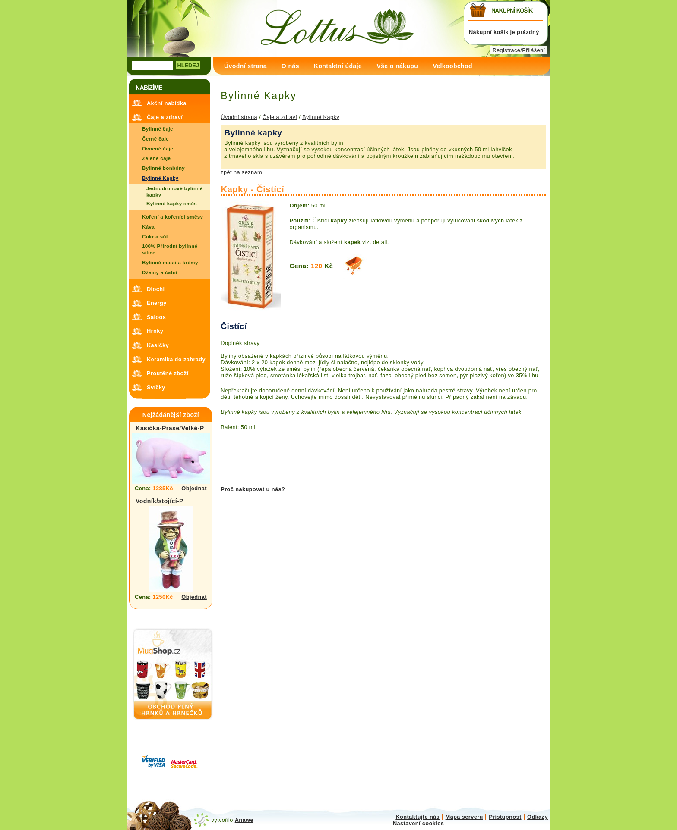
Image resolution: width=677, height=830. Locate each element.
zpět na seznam (241, 172)
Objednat (194, 488)
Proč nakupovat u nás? (253, 489)
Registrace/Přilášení (518, 50)
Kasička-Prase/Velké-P (170, 428)
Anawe (244, 820)
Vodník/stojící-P (159, 501)
